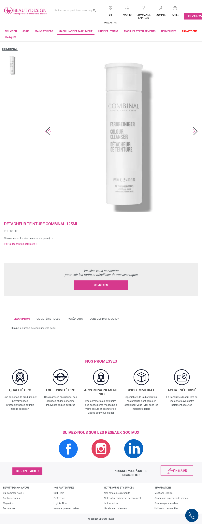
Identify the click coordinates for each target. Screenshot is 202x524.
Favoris (127, 14)
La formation (111, 503)
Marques (10, 37)
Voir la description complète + (20, 243)
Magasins (8, 503)
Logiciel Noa (60, 503)
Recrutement (9, 508)
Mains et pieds (44, 31)
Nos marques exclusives (66, 508)
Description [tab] (21, 318)
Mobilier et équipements (139, 31)
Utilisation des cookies (166, 508)
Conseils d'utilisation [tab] (104, 318)
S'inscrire (180, 470)
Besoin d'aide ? (27, 471)
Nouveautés (168, 31)
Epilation (11, 31)
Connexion (101, 285)
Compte (161, 14)
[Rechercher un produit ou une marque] (75, 10)
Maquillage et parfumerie (76, 31)
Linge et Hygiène (108, 31)
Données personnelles (166, 503)
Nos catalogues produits (117, 493)
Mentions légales (163, 493)
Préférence (59, 498)
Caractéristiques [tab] (48, 318)
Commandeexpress (144, 16)
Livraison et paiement (115, 508)
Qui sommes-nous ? (13, 493)
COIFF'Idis (58, 493)
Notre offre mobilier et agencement (122, 498)
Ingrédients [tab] (75, 318)
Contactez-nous (11, 498)
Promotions (189, 31)
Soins (25, 31)
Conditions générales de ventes (171, 498)
